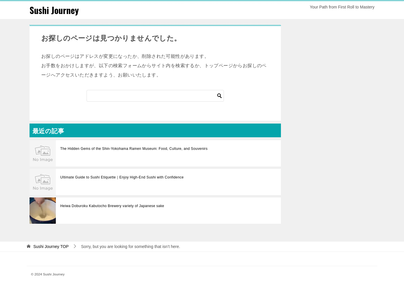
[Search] (155, 96)
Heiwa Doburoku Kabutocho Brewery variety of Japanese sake (112, 206)
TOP (51, 246)
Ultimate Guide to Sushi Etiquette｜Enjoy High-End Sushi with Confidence (122, 177)
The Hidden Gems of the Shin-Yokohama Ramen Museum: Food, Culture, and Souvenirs (134, 149)
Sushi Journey (54, 10)
